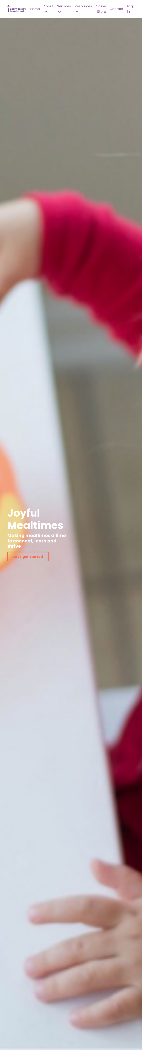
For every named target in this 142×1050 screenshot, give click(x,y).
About (48, 8)
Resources (83, 8)
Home (35, 8)
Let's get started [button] (28, 556)
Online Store (101, 9)
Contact (116, 8)
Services (64, 8)
